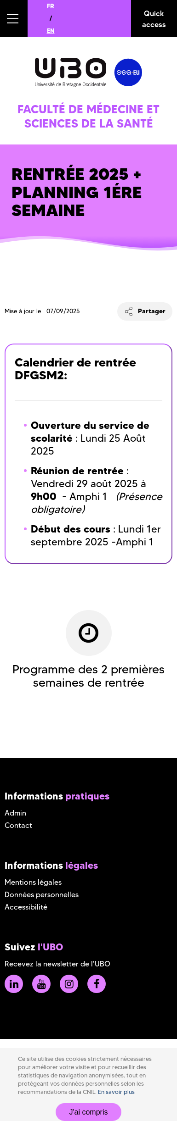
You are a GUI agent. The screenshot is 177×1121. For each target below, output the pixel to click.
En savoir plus (116, 1091)
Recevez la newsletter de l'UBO (57, 964)
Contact (18, 825)
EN (51, 30)
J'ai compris (88, 1112)
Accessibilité (26, 907)
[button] (14, 18)
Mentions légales (33, 882)
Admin (15, 813)
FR (50, 6)
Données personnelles (42, 894)
